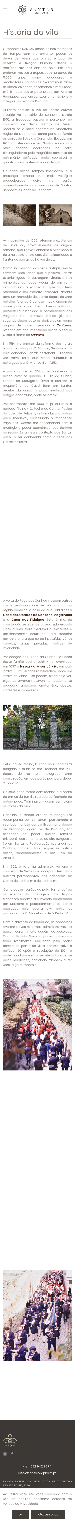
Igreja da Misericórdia (38, 666)
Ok (20, 1514)
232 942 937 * (37, 1466)
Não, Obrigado (48, 1514)
